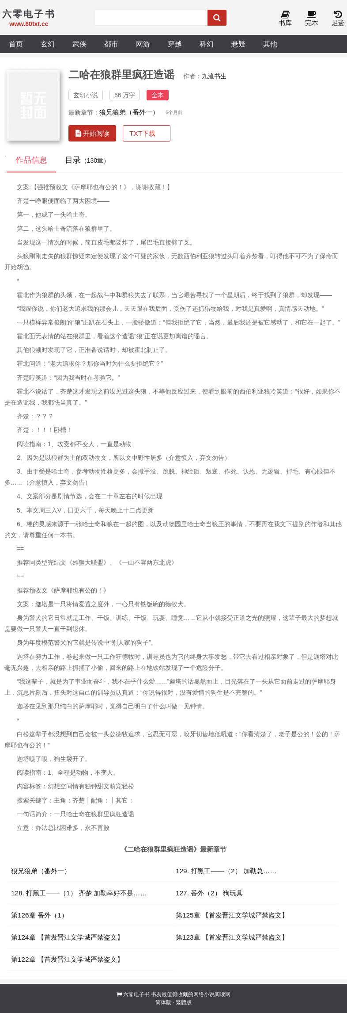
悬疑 (238, 44)
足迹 (338, 19)
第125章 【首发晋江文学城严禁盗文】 (232, 915)
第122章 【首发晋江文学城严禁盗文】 (67, 959)
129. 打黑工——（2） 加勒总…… (226, 871)
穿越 (175, 44)
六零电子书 (136, 994)
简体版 (163, 1002)
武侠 (79, 44)
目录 (87, 160)
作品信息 (31, 160)
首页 (16, 44)
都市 (111, 44)
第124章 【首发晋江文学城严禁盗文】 (67, 937)
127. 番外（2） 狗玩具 (209, 893)
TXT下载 (142, 133)
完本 (311, 19)
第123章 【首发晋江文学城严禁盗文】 (232, 937)
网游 (143, 44)
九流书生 (214, 76)
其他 (270, 44)
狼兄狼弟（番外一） (129, 112)
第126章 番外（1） (39, 915)
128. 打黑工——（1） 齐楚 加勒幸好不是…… (79, 893)
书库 (285, 19)
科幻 (207, 44)
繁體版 (184, 1002)
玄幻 (48, 44)
